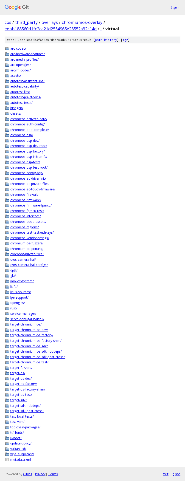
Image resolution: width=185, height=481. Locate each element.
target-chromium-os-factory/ (31, 335)
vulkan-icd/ (18, 449)
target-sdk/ (18, 400)
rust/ (13, 308)
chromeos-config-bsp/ (26, 173)
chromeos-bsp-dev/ (24, 140)
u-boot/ (16, 438)
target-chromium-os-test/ (29, 362)
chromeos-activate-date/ (28, 119)
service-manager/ (23, 313)
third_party (26, 22)
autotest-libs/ (20, 92)
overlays (50, 22)
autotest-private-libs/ (25, 97)
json (176, 474)
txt (165, 474)
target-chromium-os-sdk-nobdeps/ (36, 351)
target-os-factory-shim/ (27, 389)
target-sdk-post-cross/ (27, 411)
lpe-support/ (19, 297)
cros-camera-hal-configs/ (29, 265)
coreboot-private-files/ (27, 254)
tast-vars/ (17, 421)
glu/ (13, 275)
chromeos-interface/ (25, 216)
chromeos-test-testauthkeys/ (32, 232)
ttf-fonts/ (17, 432)
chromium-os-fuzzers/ (26, 243)
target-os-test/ (21, 394)
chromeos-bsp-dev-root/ (28, 146)
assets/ (15, 75)
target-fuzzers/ (21, 367)
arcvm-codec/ (20, 70)
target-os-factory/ (23, 384)
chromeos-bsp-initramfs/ (28, 156)
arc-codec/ (18, 48)
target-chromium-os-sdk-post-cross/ (37, 357)
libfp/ (14, 286)
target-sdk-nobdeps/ (25, 405)
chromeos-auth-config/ (27, 124)
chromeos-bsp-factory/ (27, 151)
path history (106, 40)
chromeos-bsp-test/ (25, 162)
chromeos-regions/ (24, 227)
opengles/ (17, 302)
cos (8, 22)
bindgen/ (16, 108)
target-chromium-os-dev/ (29, 330)
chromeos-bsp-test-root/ (29, 167)
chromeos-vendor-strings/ (29, 238)
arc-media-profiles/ (24, 59)
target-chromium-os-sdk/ (29, 346)
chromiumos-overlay (82, 22)
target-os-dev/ (21, 378)
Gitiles (27, 474)
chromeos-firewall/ (24, 194)
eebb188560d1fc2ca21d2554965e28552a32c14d (51, 28)
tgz (125, 40)
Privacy (40, 474)
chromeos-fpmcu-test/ (27, 211)
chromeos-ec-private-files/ (30, 183)
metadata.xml (20, 459)
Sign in (175, 7)
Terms (53, 474)
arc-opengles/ (20, 64)
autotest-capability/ (24, 86)
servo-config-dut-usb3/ (27, 319)
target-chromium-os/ (26, 324)
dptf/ (13, 270)
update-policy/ (20, 443)
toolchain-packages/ (25, 427)
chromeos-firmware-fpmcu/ (31, 205)
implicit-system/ (22, 281)
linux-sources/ (20, 292)
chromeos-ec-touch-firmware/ (32, 189)
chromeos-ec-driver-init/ (28, 178)
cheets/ (15, 113)
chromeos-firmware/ (25, 200)
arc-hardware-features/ (27, 54)
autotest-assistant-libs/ (27, 81)
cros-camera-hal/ (23, 259)
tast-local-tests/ (22, 416)
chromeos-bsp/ (21, 135)
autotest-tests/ (21, 102)
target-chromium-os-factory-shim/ (36, 340)
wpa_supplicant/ (22, 454)
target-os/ (17, 373)
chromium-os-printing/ (27, 248)
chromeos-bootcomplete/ (29, 129)
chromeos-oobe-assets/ (28, 221)
